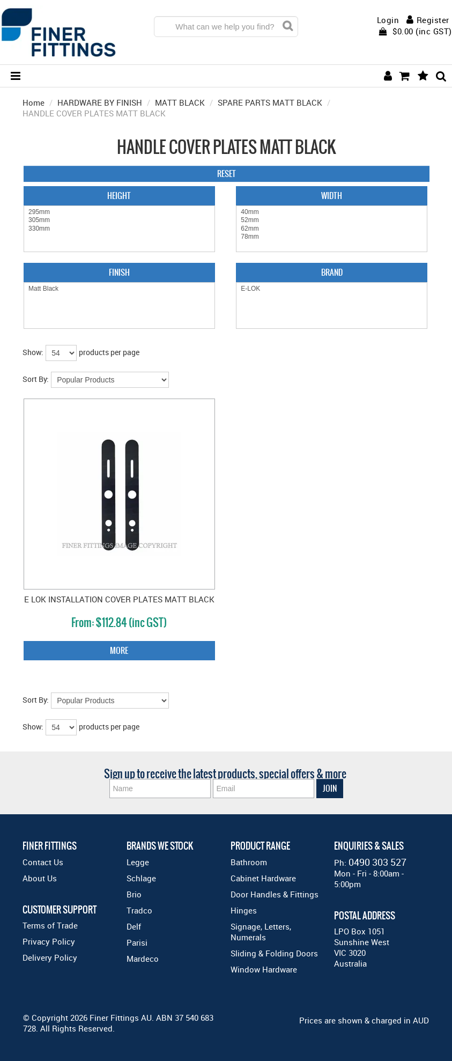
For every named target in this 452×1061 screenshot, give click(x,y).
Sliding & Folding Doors (274, 953)
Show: (33, 352)
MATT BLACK (180, 102)
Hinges (244, 910)
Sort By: (36, 379)
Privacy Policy (49, 941)
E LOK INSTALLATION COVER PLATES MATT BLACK (119, 599)
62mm (331, 229)
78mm (331, 237)
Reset (226, 173)
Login (388, 20)
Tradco (139, 910)
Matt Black (119, 289)
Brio (134, 894)
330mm (119, 229)
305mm (119, 220)
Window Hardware (264, 969)
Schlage (141, 878)
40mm (331, 212)
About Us (40, 878)
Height (119, 195)
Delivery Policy (50, 957)
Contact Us (43, 862)
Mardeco (143, 958)
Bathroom (249, 862)
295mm (119, 212)
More (119, 650)
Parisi (137, 942)
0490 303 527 (377, 862)
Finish (119, 272)
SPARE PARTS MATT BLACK (270, 102)
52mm (331, 220)
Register (433, 20)
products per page (109, 352)
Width (331, 195)
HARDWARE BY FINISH (99, 102)
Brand (332, 272)
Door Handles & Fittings (274, 894)
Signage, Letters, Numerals (261, 931)
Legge (138, 862)
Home (34, 102)
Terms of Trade (50, 925)
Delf (134, 926)
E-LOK (331, 289)
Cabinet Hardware (263, 878)
